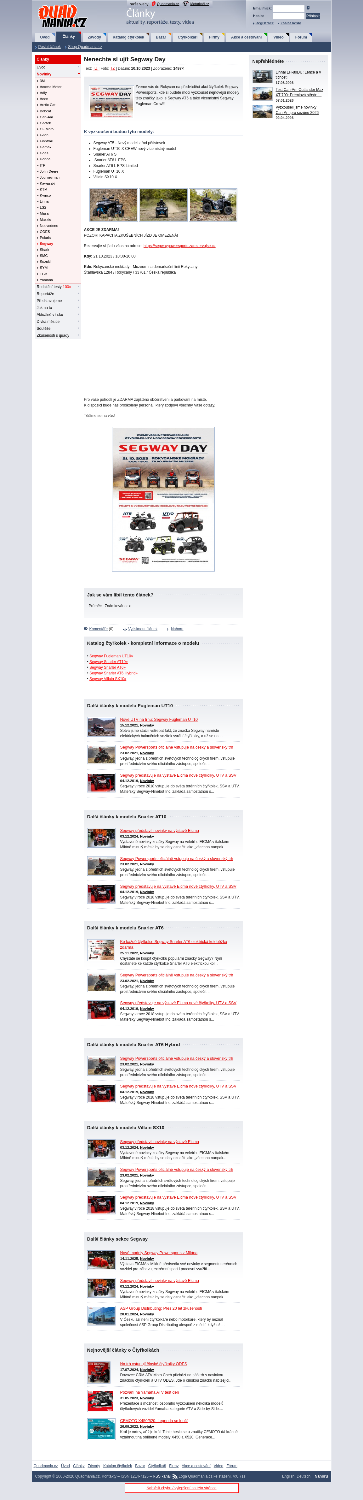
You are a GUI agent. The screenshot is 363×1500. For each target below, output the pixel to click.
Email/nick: (262, 8)
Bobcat (45, 111)
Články (69, 36)
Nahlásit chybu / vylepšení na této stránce (181, 1488)
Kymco (45, 195)
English (288, 1476)
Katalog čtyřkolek (128, 37)
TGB (43, 274)
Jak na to (44, 307)
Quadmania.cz (168, 4)
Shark (44, 250)
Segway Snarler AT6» (107, 667)
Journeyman (50, 177)
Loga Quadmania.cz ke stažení (204, 1476)
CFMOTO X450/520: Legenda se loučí (154, 1421)
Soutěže (44, 328)
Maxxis (45, 220)
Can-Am (46, 117)
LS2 (43, 207)
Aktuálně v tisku (50, 314)
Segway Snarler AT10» (108, 662)
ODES (45, 232)
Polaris (45, 238)
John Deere (49, 171)
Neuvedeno (49, 226)
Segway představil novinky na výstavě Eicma (159, 830)
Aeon (44, 99)
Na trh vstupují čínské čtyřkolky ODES (153, 1364)
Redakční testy (54, 287)
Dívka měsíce (48, 321)
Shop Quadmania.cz (85, 46)
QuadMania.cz (55, 5)
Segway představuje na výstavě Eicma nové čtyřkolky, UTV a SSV (178, 775)
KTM (44, 189)
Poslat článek (49, 46)
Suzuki (45, 262)
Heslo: (258, 16)
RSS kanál (162, 1476)
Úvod (45, 37)
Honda (45, 159)
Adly (43, 93)
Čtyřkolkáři (188, 37)
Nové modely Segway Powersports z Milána (159, 1253)
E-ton (44, 135)
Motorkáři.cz (199, 4)
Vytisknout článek (142, 629)
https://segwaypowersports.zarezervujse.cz (180, 246)
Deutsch (303, 1476)
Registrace (265, 23)
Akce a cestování (246, 37)
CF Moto (47, 129)
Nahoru (177, 629)
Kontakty (109, 1476)
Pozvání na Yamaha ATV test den (149, 1392)
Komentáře (98, 629)
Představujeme (49, 301)
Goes (44, 153)
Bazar (161, 37)
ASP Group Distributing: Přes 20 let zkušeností (161, 1308)
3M (42, 81)
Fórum (301, 37)
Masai (44, 213)
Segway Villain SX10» (107, 679)
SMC (44, 256)
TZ (96, 68)
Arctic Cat (47, 105)
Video (278, 37)
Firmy (214, 37)
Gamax (46, 147)
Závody (94, 37)
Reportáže (45, 294)
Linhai (44, 201)
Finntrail (46, 141)
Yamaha (46, 280)
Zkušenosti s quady (53, 335)
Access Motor (51, 87)
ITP (43, 165)
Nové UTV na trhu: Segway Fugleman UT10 (159, 719)
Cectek (45, 123)
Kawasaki (47, 183)
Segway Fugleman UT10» (111, 656)
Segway (46, 244)
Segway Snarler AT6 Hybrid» (113, 673)
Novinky (44, 74)
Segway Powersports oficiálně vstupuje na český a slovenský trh (176, 747)
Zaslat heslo (291, 23)
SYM (44, 268)
